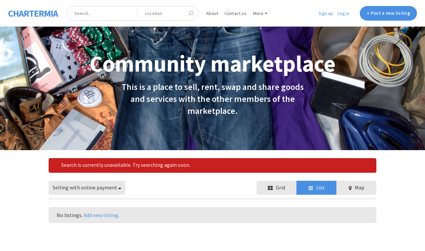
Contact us (235, 13)
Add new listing (101, 215)
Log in (343, 13)
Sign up (325, 13)
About (212, 13)
